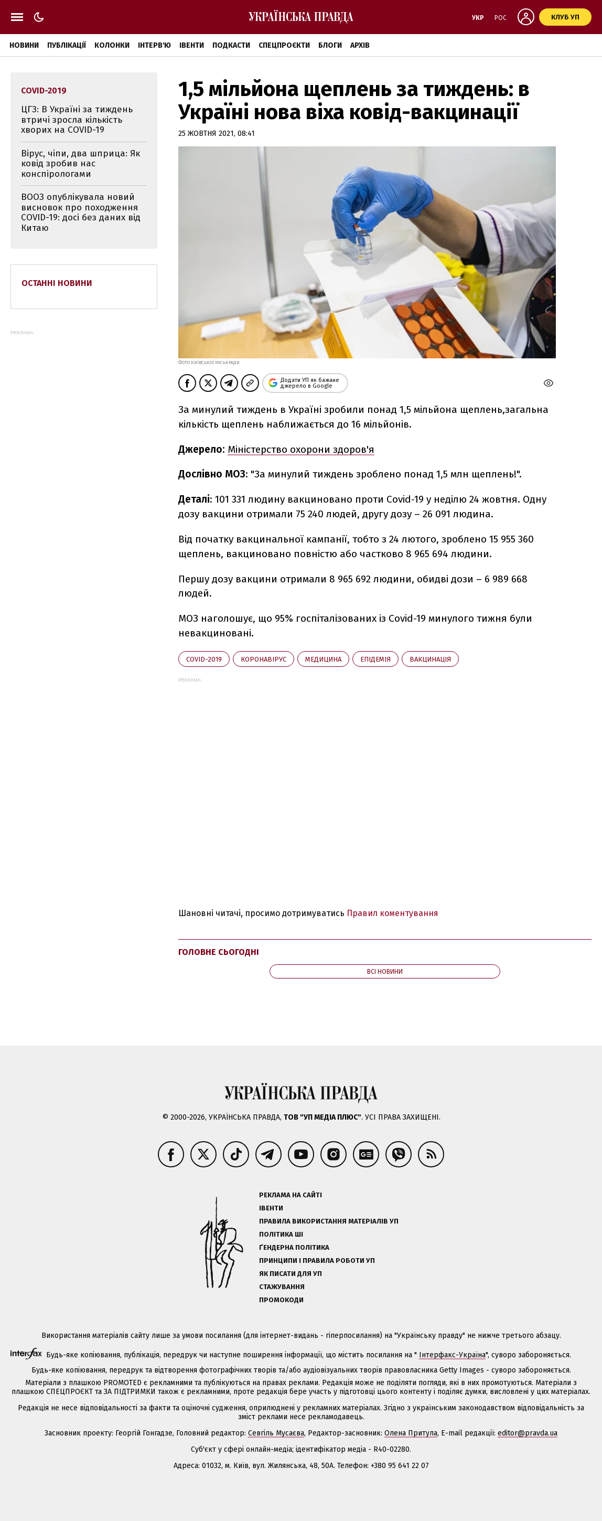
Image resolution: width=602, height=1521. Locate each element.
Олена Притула (410, 1433)
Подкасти (231, 45)
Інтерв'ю (154, 45)
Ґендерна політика (294, 1247)
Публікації (66, 45)
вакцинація (430, 659)
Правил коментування (392, 913)
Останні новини (57, 283)
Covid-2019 (204, 659)
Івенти (191, 45)
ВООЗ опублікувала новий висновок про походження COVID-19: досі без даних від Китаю (81, 212)
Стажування (282, 1287)
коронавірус (263, 659)
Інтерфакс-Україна (452, 1354)
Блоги (330, 45)
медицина (323, 659)
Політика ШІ (281, 1234)
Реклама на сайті (290, 1195)
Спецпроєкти (284, 45)
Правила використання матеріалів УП (329, 1221)
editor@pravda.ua (527, 1433)
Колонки (112, 45)
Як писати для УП (290, 1274)
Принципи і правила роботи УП (317, 1260)
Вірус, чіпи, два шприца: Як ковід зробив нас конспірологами (80, 163)
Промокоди (281, 1300)
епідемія (375, 659)
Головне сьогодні (218, 952)
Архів (360, 45)
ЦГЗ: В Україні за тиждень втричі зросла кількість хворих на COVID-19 (77, 119)
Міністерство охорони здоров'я (301, 449)
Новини (24, 45)
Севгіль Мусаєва (276, 1433)
